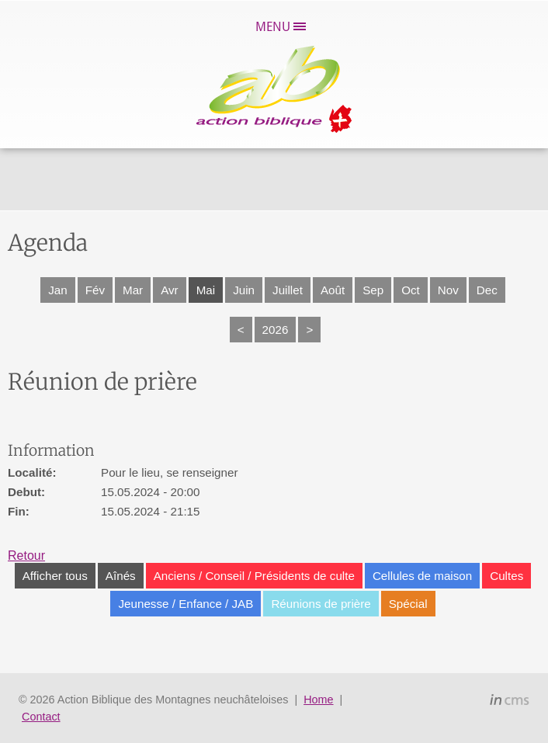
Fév (95, 290)
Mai (205, 290)
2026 (275, 329)
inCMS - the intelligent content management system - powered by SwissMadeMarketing (509, 702)
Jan (58, 290)
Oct (410, 290)
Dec (487, 290)
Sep (372, 290)
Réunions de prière (320, 603)
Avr (170, 290)
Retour (26, 555)
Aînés (121, 575)
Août (333, 290)
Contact (41, 716)
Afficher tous (55, 575)
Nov (448, 290)
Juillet (287, 290)
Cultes (506, 575)
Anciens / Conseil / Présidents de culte (254, 575)
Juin (244, 290)
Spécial (408, 603)
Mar (133, 290)
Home (318, 699)
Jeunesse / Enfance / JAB (185, 603)
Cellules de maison (422, 575)
